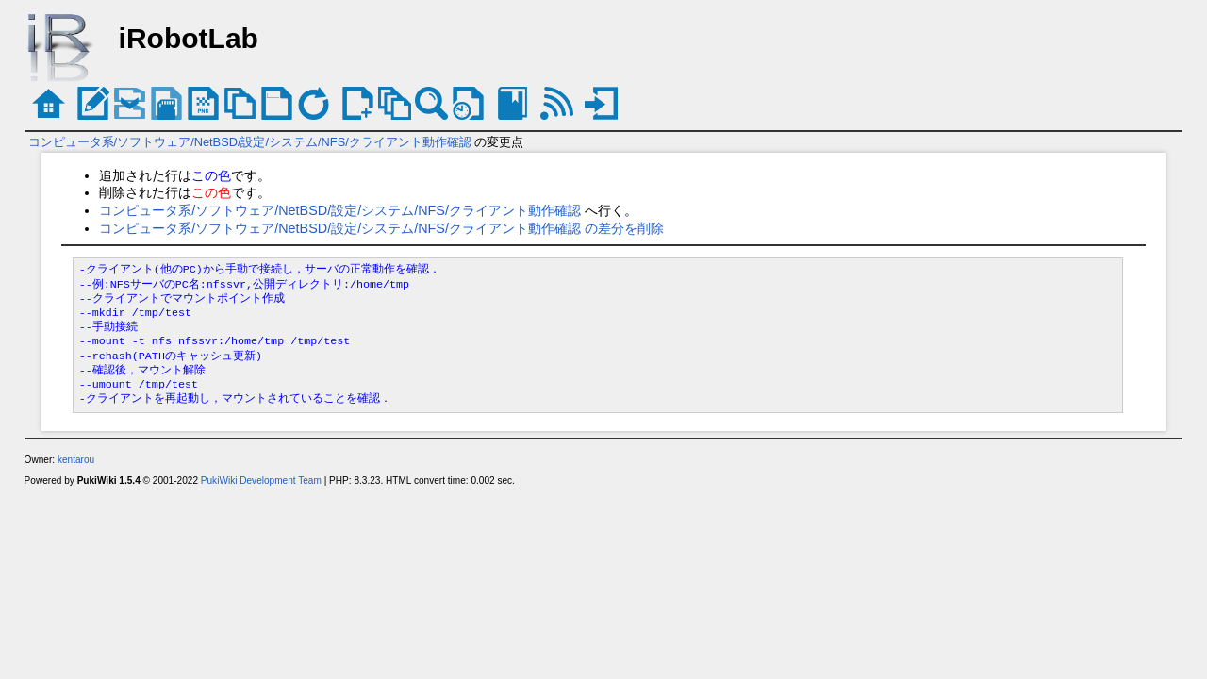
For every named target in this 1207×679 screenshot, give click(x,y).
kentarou (76, 460)
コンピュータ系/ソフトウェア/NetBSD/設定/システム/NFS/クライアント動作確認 (249, 142)
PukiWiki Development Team (261, 480)
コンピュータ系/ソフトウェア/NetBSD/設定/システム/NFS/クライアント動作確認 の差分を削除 (381, 228)
